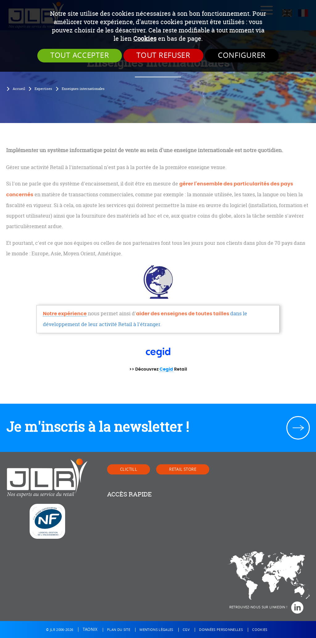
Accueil (19, 88)
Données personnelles (221, 630)
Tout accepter (79, 55)
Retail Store (182, 469)
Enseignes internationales (83, 88)
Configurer (242, 55)
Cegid (166, 369)
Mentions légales (156, 630)
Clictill (128, 469)
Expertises (43, 88)
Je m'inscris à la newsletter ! (97, 427)
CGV (186, 630)
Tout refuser (163, 55)
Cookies (144, 38)
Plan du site (118, 630)
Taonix (90, 629)
